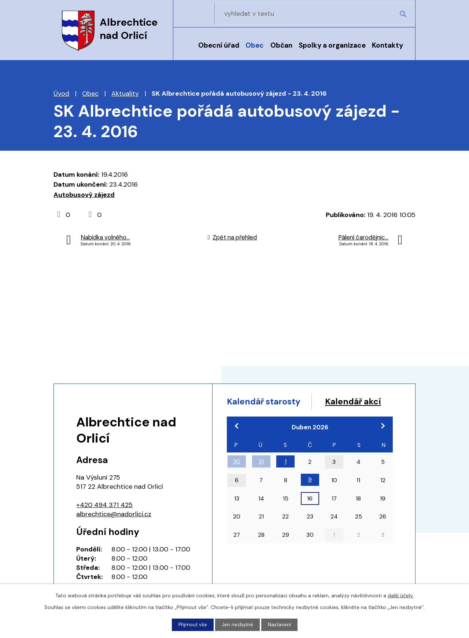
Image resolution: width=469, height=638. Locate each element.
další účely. (401, 595)
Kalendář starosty (267, 402)
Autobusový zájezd (84, 194)
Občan (281, 45)
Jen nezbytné (238, 624)
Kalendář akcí (257, 416)
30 (236, 476)
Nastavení (280, 624)
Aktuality (125, 93)
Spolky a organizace (332, 45)
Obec (254, 45)
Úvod (186, 50)
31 (261, 476)
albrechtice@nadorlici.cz (113, 514)
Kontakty (387, 45)
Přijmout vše (192, 624)
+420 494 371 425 (104, 504)
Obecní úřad (218, 45)
